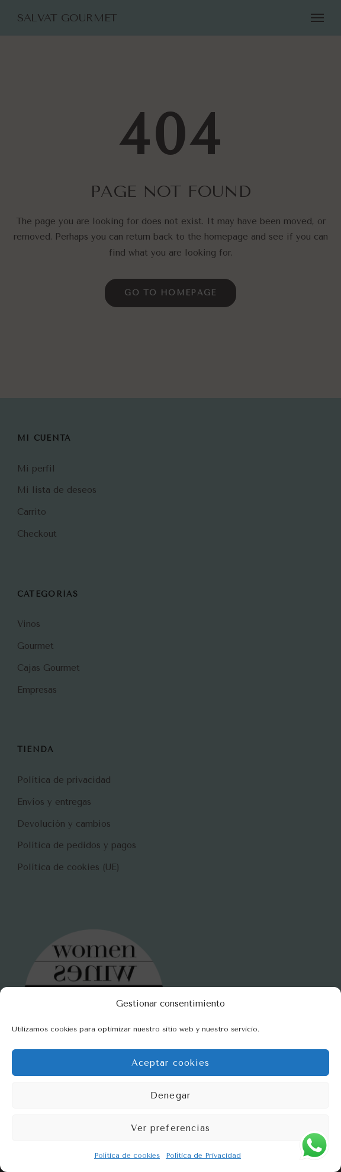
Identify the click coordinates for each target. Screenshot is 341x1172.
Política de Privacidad (203, 1155)
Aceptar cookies (170, 1063)
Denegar (170, 1095)
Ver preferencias (171, 1128)
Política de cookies (127, 1155)
